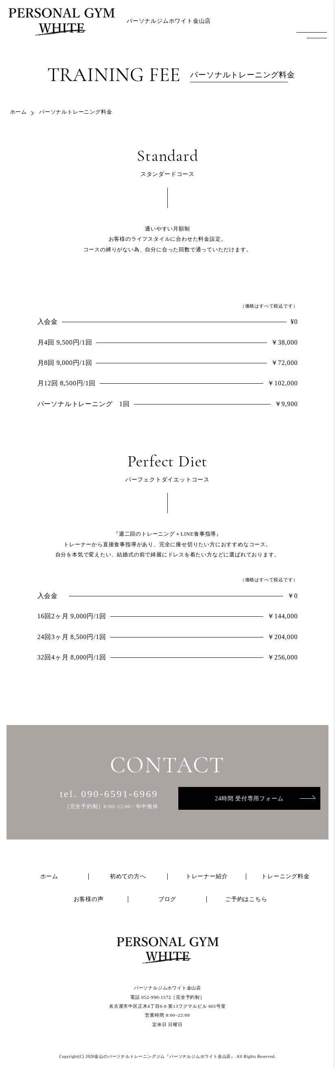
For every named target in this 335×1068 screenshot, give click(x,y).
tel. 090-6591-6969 (109, 794)
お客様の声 (89, 899)
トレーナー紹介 (207, 876)
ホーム (18, 112)
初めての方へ (128, 876)
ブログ (167, 899)
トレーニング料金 (285, 876)
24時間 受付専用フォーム (249, 798)
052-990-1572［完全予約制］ (173, 997)
